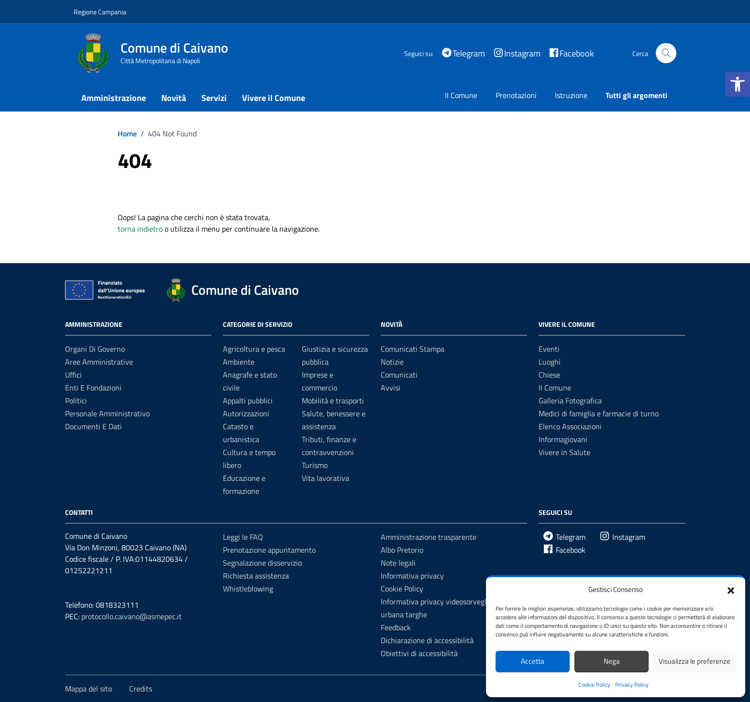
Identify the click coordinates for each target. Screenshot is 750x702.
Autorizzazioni (246, 413)
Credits (140, 688)
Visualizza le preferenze (694, 661)
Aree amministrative (99, 362)
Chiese (549, 374)
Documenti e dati (93, 426)
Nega (612, 661)
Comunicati (399, 374)
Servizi (214, 97)
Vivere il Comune (273, 97)
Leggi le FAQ (243, 537)
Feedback (396, 627)
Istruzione (571, 95)
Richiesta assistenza (256, 575)
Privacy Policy (632, 684)
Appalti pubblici (248, 400)
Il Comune (461, 95)
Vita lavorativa (325, 478)
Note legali (398, 562)
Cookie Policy (594, 684)
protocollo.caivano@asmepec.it (131, 616)
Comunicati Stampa (412, 349)
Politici (76, 400)
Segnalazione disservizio (262, 562)
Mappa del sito (88, 688)
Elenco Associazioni (570, 426)
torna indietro (140, 228)
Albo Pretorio (402, 550)
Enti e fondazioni (93, 387)
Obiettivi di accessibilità (419, 653)
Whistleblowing (248, 588)
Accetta (532, 661)
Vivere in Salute (564, 452)
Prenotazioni (516, 95)
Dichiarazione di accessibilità (427, 640)
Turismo (315, 465)
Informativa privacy (412, 575)
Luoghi (550, 362)
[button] (737, 84)
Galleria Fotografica (570, 400)
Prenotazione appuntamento (269, 550)
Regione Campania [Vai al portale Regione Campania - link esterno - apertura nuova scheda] (100, 12)
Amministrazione (113, 97)
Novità (173, 97)
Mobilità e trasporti (333, 400)
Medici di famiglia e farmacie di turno (599, 413)
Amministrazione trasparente (428, 537)
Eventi (549, 349)
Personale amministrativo (107, 413)
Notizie (392, 362)
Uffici (73, 374)
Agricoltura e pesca (254, 349)
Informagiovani (563, 439)
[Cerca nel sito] (666, 53)
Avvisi (390, 387)
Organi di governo (95, 349)
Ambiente (238, 362)
